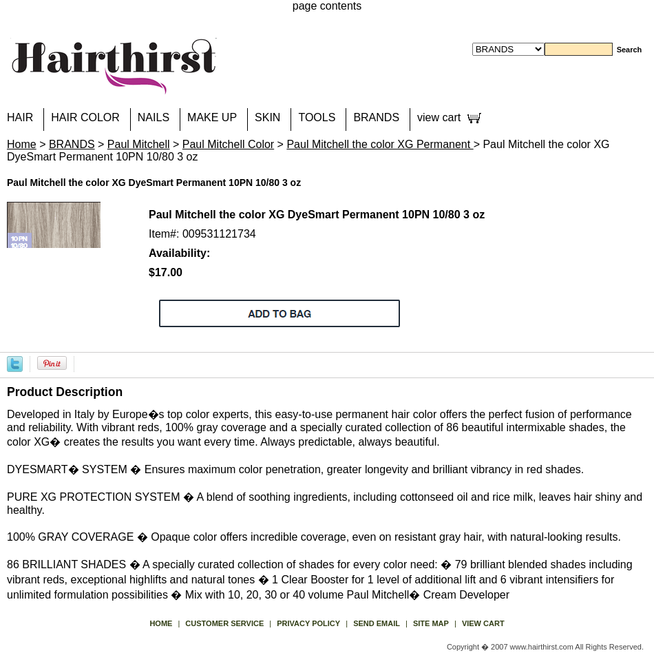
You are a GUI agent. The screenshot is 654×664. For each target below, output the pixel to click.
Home (21, 144)
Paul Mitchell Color (228, 144)
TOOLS (316, 117)
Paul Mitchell (138, 144)
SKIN (267, 117)
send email (376, 623)
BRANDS (376, 117)
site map (431, 623)
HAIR (20, 117)
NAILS (153, 117)
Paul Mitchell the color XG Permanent (379, 144)
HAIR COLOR (85, 117)
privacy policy (308, 623)
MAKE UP (212, 117)
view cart (439, 117)
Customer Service (224, 623)
